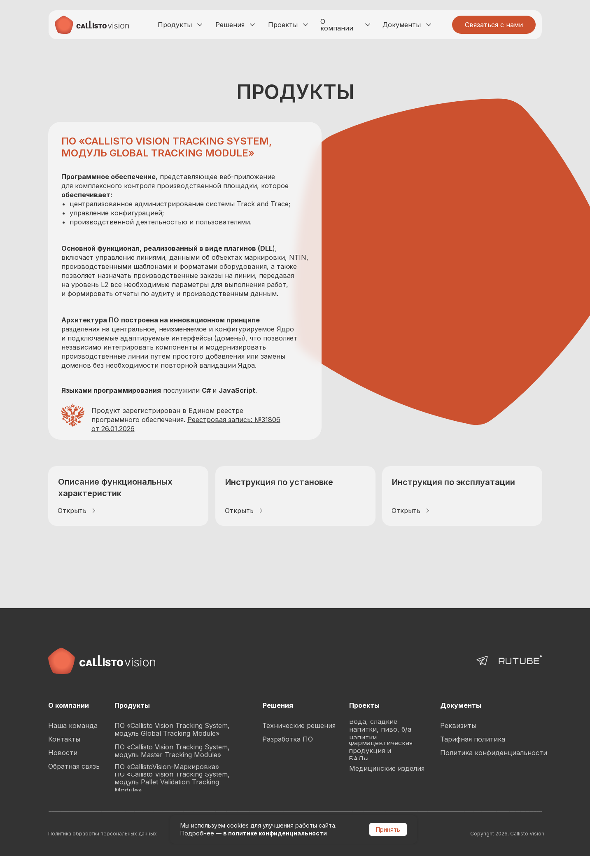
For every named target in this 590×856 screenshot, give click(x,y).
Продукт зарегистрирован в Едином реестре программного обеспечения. (185, 419)
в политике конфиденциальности (275, 833)
